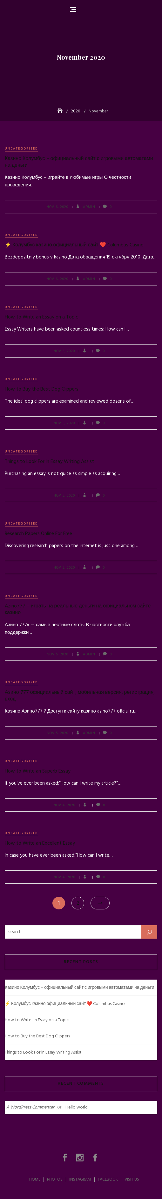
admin (88, 207)
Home (34, 1179)
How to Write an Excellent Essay (40, 843)
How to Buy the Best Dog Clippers (41, 389)
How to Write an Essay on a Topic (41, 317)
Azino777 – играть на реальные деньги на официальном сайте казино (78, 609)
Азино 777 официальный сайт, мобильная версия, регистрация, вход (80, 695)
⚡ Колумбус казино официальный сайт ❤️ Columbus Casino (74, 245)
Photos (65, 1157)
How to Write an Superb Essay (38, 771)
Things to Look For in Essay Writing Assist (49, 462)
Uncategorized (21, 148)
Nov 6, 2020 (57, 207)
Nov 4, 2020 (64, 805)
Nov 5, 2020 (64, 351)
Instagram (80, 1157)
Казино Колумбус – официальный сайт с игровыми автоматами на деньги (79, 162)
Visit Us (132, 1179)
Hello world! (77, 1107)
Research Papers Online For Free (38, 534)
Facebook (96, 1157)
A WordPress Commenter (30, 1107)
